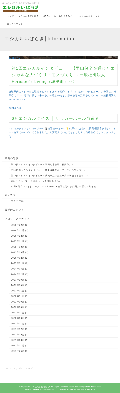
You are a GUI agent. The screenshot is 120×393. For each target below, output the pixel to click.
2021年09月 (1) (20, 334)
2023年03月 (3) (20, 285)
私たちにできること (64, 16)
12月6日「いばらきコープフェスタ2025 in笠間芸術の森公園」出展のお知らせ (53, 186)
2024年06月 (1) (20, 268)
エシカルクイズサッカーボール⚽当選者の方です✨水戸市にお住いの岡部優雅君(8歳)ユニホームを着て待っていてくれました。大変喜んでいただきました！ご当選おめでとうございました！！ (62, 132)
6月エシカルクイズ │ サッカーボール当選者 (55, 118)
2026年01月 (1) (20, 230)
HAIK (93, 389)
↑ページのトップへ (12, 368)
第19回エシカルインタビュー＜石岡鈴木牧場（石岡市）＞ (42, 164)
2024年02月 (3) (20, 274)
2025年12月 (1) (20, 236)
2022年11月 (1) (20, 296)
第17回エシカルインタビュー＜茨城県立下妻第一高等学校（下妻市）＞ (49, 175)
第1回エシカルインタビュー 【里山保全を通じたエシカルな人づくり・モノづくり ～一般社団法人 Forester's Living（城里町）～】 (63, 75)
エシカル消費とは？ (28, 16)
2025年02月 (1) (20, 258)
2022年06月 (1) (20, 318)
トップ (10, 16)
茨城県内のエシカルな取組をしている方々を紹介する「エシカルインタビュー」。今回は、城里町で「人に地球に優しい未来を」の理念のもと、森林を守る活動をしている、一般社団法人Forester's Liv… (62, 95)
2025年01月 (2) (20, 263)
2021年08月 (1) (20, 340)
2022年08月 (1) (20, 307)
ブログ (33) (17, 201)
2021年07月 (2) (20, 345)
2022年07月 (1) (20, 312)
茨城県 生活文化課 (42, 387)
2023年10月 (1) (20, 280)
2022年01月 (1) (20, 323)
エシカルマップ (15, 24)
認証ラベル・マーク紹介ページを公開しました (36, 181)
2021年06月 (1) (20, 351)
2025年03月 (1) (20, 252)
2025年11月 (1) (20, 241)
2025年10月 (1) (20, 247)
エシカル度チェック (89, 16)
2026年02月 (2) (20, 225)
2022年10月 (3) (20, 301)
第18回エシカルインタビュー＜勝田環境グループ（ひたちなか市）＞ (48, 170)
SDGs (46, 16)
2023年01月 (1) (20, 290)
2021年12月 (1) (20, 329)
